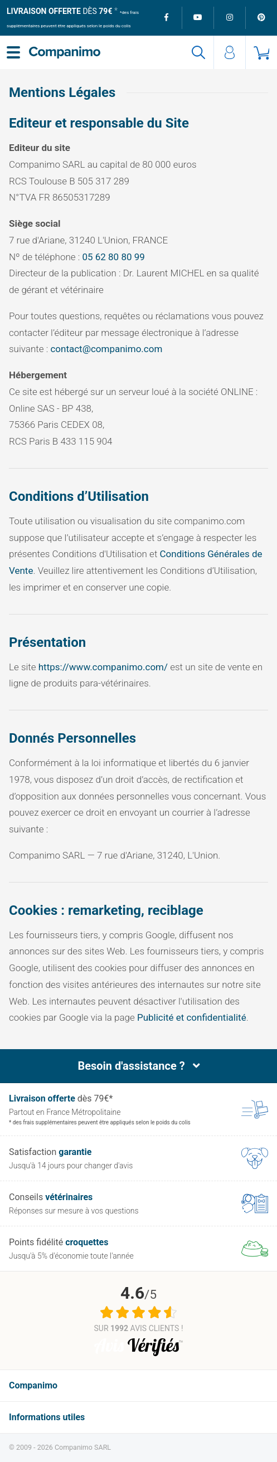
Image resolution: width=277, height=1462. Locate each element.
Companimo (33, 1385)
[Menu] (13, 52)
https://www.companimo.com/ (103, 666)
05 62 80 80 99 (113, 256)
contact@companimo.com (106, 348)
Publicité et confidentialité (191, 1017)
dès (59, 11)
